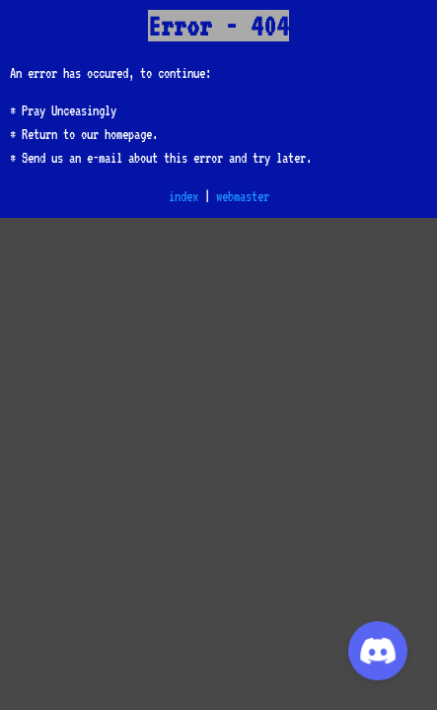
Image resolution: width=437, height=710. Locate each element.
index (183, 196)
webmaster (242, 196)
